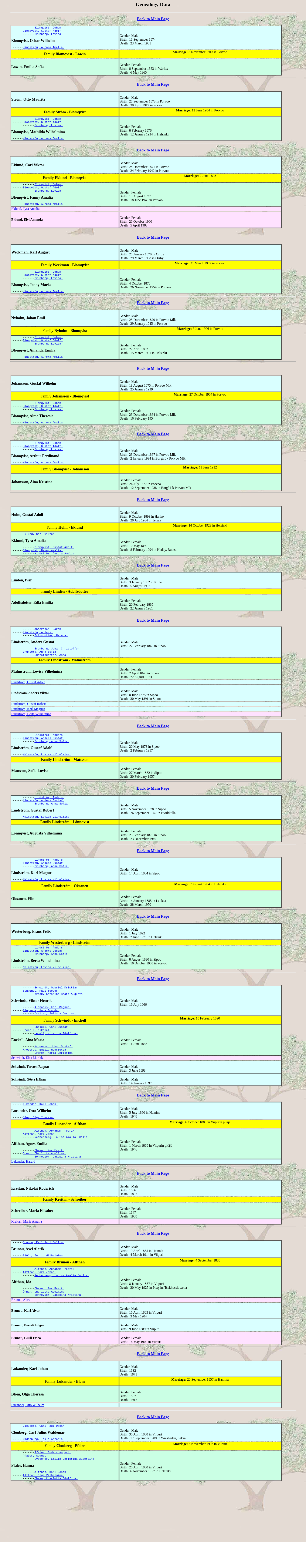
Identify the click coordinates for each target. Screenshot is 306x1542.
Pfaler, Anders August (52, 1506)
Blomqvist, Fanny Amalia (43, 570)
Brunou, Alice (20, 1352)
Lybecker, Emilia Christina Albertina (65, 1514)
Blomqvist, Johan (48, 28)
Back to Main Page (153, 19)
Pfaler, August (35, 1510)
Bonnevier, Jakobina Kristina (58, 1204)
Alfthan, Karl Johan (39, 1178)
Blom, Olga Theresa (38, 1160)
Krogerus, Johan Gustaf (53, 1087)
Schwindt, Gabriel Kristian (56, 1022)
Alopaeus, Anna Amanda (41, 1048)
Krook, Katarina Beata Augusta (59, 1030)
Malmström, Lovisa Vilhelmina (47, 781)
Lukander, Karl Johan (40, 1147)
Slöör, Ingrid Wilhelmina (43, 1304)
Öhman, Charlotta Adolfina (44, 1200)
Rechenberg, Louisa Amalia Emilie (61, 1182)
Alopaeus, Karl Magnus (52, 1044)
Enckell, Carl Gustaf (51, 1066)
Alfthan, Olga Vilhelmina (43, 1532)
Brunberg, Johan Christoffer (57, 671)
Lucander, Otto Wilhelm (27, 1457)
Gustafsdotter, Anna (51, 679)
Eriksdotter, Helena (51, 657)
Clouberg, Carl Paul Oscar (44, 1479)
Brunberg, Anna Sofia (40, 675)
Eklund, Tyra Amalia (25, 216)
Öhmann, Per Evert (49, 1196)
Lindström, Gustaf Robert (28, 728)
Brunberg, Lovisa (48, 36)
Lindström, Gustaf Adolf (28, 706)
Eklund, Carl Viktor (39, 552)
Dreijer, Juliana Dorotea (55, 1052)
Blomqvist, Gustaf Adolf (43, 32)
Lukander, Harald (23, 1208)
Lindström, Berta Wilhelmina (31, 738)
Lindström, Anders (38, 654)
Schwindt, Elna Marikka (27, 1100)
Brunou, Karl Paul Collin (43, 1290)
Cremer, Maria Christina (54, 1095)
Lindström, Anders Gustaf (43, 763)
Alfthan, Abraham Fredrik (55, 1174)
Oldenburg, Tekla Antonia (43, 1492)
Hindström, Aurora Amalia (43, 49)
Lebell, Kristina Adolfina (56, 1073)
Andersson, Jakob (48, 650)
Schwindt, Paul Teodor (41, 1026)
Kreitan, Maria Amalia (26, 1268)
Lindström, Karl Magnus (28, 733)
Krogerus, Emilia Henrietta (45, 1091)
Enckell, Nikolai (37, 1069)
